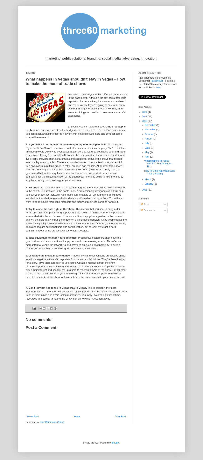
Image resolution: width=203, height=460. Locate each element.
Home (77, 416)
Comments (148, 210)
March (148, 179)
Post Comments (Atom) (52, 422)
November (150, 129)
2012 (145, 121)
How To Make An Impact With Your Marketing (159, 172)
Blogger (115, 442)
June (147, 147)
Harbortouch (157, 81)
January (149, 184)
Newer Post (33, 416)
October (149, 134)
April (147, 156)
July (147, 143)
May (147, 152)
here (158, 87)
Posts (145, 204)
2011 (145, 189)
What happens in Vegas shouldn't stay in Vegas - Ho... (158, 163)
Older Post (120, 416)
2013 (145, 116)
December (150, 125)
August (149, 138)
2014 (145, 112)
